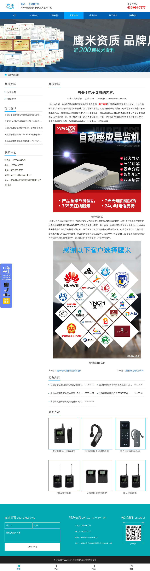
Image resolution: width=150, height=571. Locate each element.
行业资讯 (11, 98)
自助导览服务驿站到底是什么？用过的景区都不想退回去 (24, 141)
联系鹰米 (133, 15)
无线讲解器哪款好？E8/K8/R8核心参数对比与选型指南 (24, 134)
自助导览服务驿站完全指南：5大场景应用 (24, 128)
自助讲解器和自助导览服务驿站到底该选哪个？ (24, 114)
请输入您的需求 (32, 536)
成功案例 (93, 15)
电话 (94, 567)
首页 (14, 15)
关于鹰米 (113, 15)
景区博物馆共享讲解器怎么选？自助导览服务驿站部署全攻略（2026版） (24, 121)
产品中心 (34, 15)
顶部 (131, 567)
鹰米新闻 (73, 15)
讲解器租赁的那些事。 (135, 370)
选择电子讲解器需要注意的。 (70, 370)
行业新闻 (11, 92)
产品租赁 (54, 15)
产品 (56, 567)
